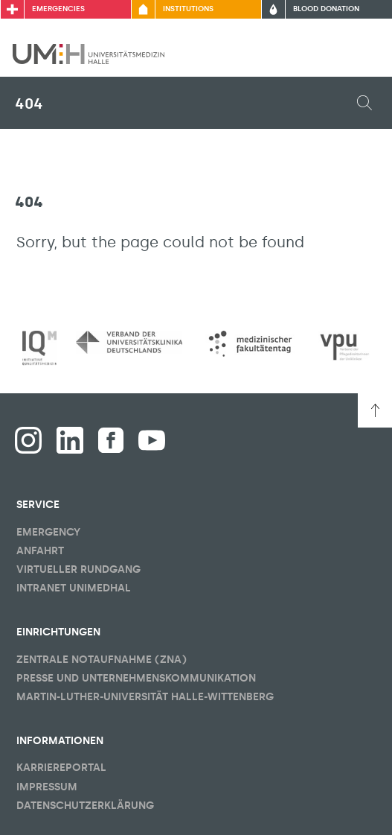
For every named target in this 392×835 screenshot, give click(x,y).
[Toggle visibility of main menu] (360, 53)
